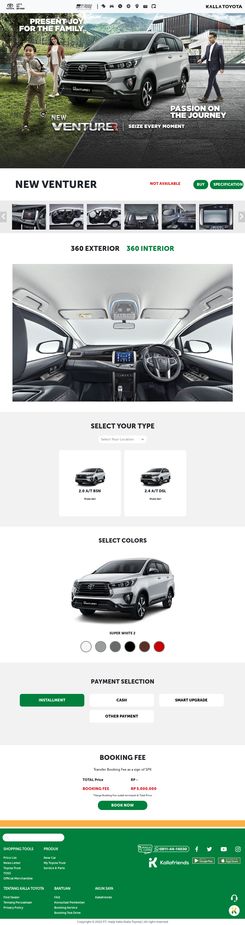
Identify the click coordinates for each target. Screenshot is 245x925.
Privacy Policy (13, 908)
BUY (201, 184)
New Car (50, 858)
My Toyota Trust (55, 863)
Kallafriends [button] (103, 897)
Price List (10, 858)
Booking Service (65, 908)
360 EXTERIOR (95, 248)
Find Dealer (11, 897)
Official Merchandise (18, 878)
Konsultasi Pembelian (69, 902)
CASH (121, 700)
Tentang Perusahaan (17, 902)
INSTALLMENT (52, 700)
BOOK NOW (122, 805)
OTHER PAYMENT (121, 716)
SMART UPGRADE (191, 700)
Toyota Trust (12, 868)
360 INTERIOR (150, 248)
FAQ (57, 897)
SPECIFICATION (228, 184)
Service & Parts (54, 868)
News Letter (12, 863)
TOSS (7, 873)
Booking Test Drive (67, 913)
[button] (112, 6)
